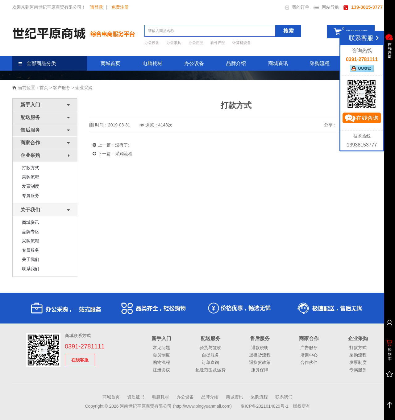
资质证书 (135, 396)
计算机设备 (241, 43)
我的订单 (297, 7)
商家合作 (309, 338)
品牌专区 (30, 231)
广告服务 (309, 347)
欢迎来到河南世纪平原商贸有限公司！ (49, 7)
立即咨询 (361, 119)
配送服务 (210, 338)
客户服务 (61, 87)
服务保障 (259, 369)
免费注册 (120, 7)
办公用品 (196, 43)
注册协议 (161, 369)
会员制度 (161, 354)
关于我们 (30, 259)
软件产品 (218, 43)
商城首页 (110, 63)
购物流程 (161, 362)
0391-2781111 (85, 346)
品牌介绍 (236, 63)
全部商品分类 (37, 63)
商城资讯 (278, 63)
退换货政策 (260, 362)
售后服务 (260, 338)
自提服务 (210, 354)
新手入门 (161, 338)
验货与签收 (210, 347)
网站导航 (326, 7)
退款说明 (259, 347)
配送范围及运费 (210, 369)
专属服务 (30, 195)
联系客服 (365, 38)
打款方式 (30, 167)
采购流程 (320, 63)
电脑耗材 (152, 63)
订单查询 (210, 362)
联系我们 (30, 268)
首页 (44, 87)
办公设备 (152, 43)
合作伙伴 (309, 362)
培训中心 (309, 354)
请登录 (96, 7)
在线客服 (80, 359)
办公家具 (174, 43)
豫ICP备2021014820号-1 (264, 406)
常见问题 (161, 347)
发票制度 (30, 186)
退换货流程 (260, 354)
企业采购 (84, 87)
